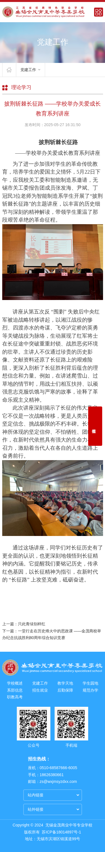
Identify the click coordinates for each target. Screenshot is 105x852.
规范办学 (90, 690)
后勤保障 (65, 690)
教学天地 (65, 683)
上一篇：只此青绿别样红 (23, 624)
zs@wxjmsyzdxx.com (58, 781)
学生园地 (90, 683)
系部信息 (15, 690)
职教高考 (15, 697)
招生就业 (40, 690)
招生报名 (95, 426)
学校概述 (15, 683)
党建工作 (30, 69)
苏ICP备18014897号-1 (61, 832)
